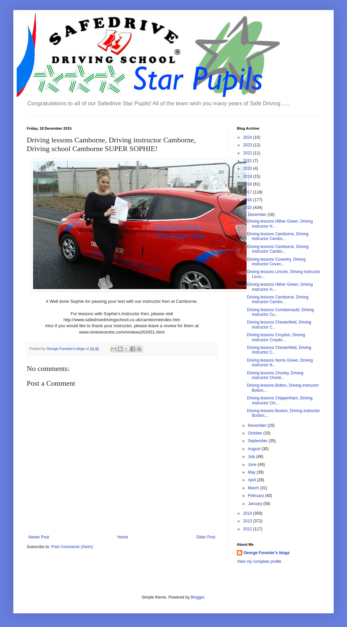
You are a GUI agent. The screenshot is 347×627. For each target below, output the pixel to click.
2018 (248, 184)
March (254, 488)
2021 (248, 160)
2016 (248, 200)
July (252, 456)
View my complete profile (259, 561)
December (258, 214)
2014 (248, 513)
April (252, 480)
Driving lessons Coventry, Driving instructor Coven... (276, 261)
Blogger (197, 597)
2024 (248, 137)
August (255, 449)
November (258, 425)
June (253, 464)
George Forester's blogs (267, 552)
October (255, 433)
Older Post (205, 537)
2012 (248, 529)
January (255, 503)
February (256, 495)
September (258, 440)
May (252, 472)
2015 (248, 207)
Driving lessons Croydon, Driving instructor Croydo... (276, 337)
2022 (248, 153)
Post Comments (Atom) (72, 546)
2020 (248, 168)
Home (122, 537)
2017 (248, 192)
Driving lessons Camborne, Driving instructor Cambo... (278, 236)
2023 (248, 145)
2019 (248, 176)
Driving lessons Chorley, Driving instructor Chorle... (275, 375)
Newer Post (38, 537)
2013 (248, 521)
